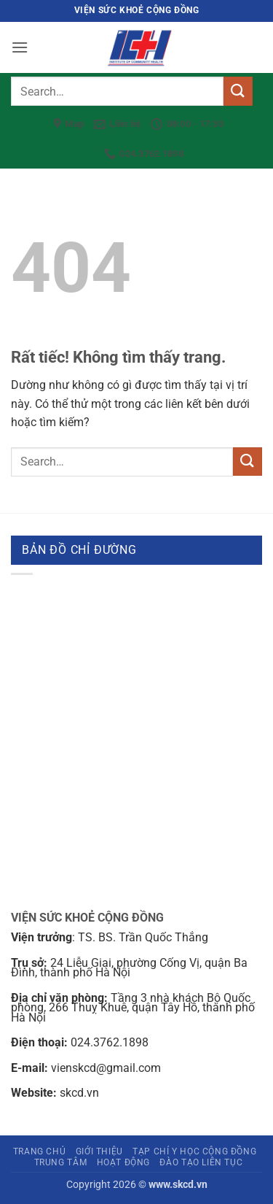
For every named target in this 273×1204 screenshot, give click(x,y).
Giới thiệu (99, 1151)
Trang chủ (39, 1151)
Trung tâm (60, 1162)
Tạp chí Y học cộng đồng (194, 1151)
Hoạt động (124, 1162)
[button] (19, 47)
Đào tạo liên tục (200, 1162)
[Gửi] (238, 91)
